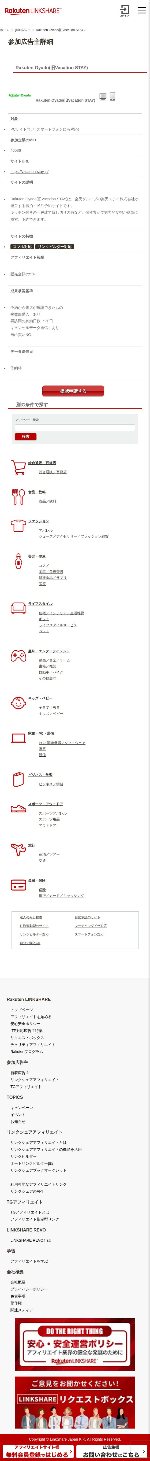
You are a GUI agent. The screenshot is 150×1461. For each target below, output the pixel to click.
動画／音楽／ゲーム (54, 660)
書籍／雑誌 (47, 666)
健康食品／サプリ (53, 578)
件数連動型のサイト (34, 926)
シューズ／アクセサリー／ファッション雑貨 (73, 536)
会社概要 (17, 1282)
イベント (17, 1114)
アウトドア (47, 825)
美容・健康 (37, 556)
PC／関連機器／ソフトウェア (62, 743)
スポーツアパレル (53, 813)
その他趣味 (47, 678)
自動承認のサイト (87, 917)
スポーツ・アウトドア (45, 804)
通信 (42, 755)
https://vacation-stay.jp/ (29, 171)
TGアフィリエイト (26, 1087)
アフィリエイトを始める (31, 1017)
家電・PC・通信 (41, 733)
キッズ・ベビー (40, 698)
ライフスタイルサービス (58, 625)
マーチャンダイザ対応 (91, 926)
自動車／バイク (51, 672)
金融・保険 (37, 880)
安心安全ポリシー (25, 1024)
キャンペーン (21, 1107)
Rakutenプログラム (26, 1051)
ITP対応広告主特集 (26, 1031)
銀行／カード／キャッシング (61, 896)
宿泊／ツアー (49, 854)
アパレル (46, 530)
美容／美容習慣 (51, 572)
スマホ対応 (22, 247)
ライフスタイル (40, 604)
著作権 (16, 1303)
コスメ (44, 566)
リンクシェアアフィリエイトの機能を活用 (46, 1149)
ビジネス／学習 (51, 784)
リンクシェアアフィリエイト (34, 1080)
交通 (42, 861)
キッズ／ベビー (51, 714)
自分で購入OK (30, 943)
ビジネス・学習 (40, 775)
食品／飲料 (47, 501)
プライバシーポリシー (29, 1289)
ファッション (38, 521)
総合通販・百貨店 (42, 463)
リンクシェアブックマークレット (38, 1170)
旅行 (31, 845)
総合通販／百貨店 (53, 472)
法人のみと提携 (31, 917)
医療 (42, 584)
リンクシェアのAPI (26, 1191)
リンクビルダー (23, 1156)
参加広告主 (23, 30)
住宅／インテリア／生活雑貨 (61, 613)
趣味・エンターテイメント (49, 651)
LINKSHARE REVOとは (30, 1240)
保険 (42, 890)
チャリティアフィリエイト (32, 1044)
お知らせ (17, 1121)
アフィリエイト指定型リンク (34, 1219)
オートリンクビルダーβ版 (32, 1163)
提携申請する (73, 391)
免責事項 (17, 1296)
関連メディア (21, 1310)
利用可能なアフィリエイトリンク (38, 1184)
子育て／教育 (49, 707)
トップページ (21, 1010)
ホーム (5, 30)
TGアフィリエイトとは (29, 1212)
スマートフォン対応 (89, 934)
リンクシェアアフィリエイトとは (38, 1142)
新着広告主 (19, 1073)
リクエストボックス (27, 1037)
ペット (44, 631)
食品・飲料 (37, 492)
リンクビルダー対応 (55, 247)
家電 (42, 749)
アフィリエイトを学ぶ (29, 1261)
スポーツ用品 (49, 819)
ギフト (44, 619)
